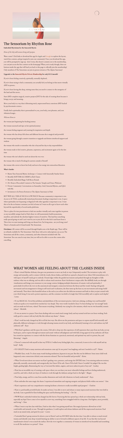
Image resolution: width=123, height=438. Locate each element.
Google (48, 56)
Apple (40, 56)
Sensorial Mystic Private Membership (28, 74)
